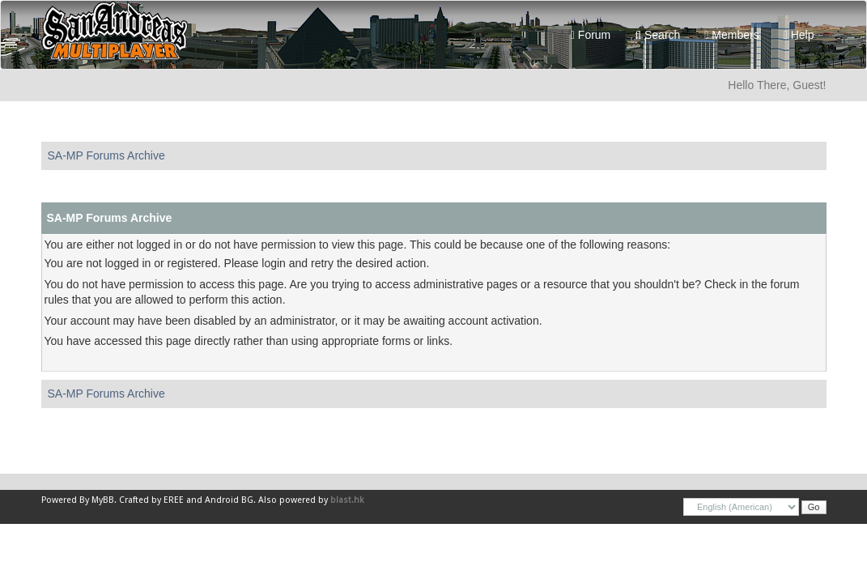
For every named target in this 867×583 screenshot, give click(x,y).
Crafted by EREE (151, 500)
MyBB (102, 500)
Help (799, 34)
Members (731, 34)
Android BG (229, 500)
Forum (590, 34)
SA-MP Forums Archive (106, 155)
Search (657, 34)
